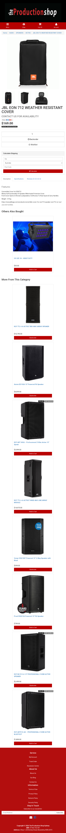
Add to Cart (33, 269)
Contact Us (33, 782)
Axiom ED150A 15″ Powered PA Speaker (29, 384)
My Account (33, 757)
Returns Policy (33, 798)
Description (7, 179)
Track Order (33, 761)
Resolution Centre (33, 766)
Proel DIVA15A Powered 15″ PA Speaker (29, 616)
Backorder (33, 139)
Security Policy (33, 802)
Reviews (34, 179)
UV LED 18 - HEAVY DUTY (23, 258)
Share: (7, 120)
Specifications (19, 179)
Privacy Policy (33, 794)
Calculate (33, 171)
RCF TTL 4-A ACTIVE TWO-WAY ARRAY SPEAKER (31, 326)
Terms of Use (33, 789)
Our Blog (33, 777)
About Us (33, 773)
